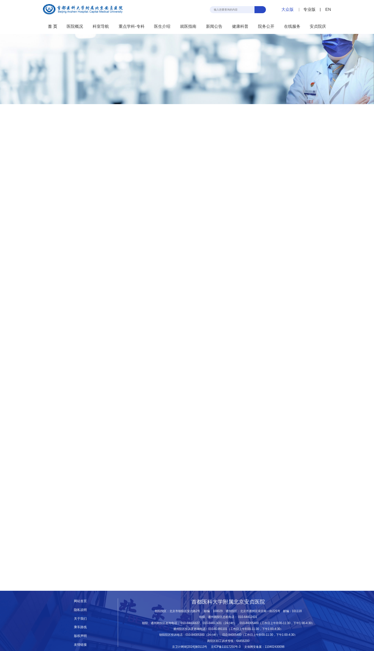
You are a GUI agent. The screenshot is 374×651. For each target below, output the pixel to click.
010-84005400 (249, 623)
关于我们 (80, 618)
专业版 (309, 9)
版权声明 (80, 636)
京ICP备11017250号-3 (227, 646)
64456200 (243, 641)
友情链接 (80, 644)
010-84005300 (195, 634)
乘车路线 (80, 627)
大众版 (287, 9)
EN (328, 9)
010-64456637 (190, 623)
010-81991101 (217, 629)
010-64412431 (247, 617)
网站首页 (80, 601)
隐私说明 (80, 610)
